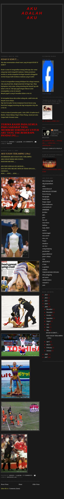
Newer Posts (4, 484)
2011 (46, 301)
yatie (43, 285)
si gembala (45, 267)
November (49, 312)
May (47, 330)
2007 (46, 357)
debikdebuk (45, 209)
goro (43, 217)
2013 (46, 295)
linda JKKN (45, 228)
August (48, 321)
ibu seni (44, 220)
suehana (44, 269)
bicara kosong (46, 194)
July (47, 324)
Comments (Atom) (14, 488)
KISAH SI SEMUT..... (10, 59)
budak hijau (45, 199)
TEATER (9, 143)
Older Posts (36, 484)
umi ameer (45, 277)
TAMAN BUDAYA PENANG (50, 272)
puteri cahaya (46, 256)
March (48, 344)
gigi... (44, 215)
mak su (44, 230)
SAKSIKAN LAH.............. (15, 477)
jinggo (55, 130)
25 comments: (28, 141)
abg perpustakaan (47, 183)
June (48, 327)
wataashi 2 (45, 282)
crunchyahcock (46, 207)
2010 (46, 303)
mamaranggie (46, 233)
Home (20, 484)
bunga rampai (46, 202)
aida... (44, 186)
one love (44, 246)
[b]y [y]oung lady (47, 181)
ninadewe (45, 243)
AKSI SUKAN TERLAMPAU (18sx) (15, 153)
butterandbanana (47, 204)
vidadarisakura (46, 280)
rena (43, 259)
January (49, 350)
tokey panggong (47, 275)
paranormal (45, 251)
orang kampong (47, 249)
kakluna (44, 225)
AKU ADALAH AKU (32, 13)
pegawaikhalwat (47, 254)
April (48, 341)
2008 (46, 354)
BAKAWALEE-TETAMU (49, 191)
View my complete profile (52, 148)
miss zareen (45, 235)
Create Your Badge (46, 93)
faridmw (44, 212)
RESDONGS (46, 261)
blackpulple (45, 196)
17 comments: (28, 475)
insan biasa (45, 222)
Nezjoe (44, 241)
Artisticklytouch (47, 189)
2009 (46, 307)
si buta (44, 264)
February (49, 347)
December (49, 309)
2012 (46, 298)
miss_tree (45, 238)
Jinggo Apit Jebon (46, 59)
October (49, 315)
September (49, 318)
